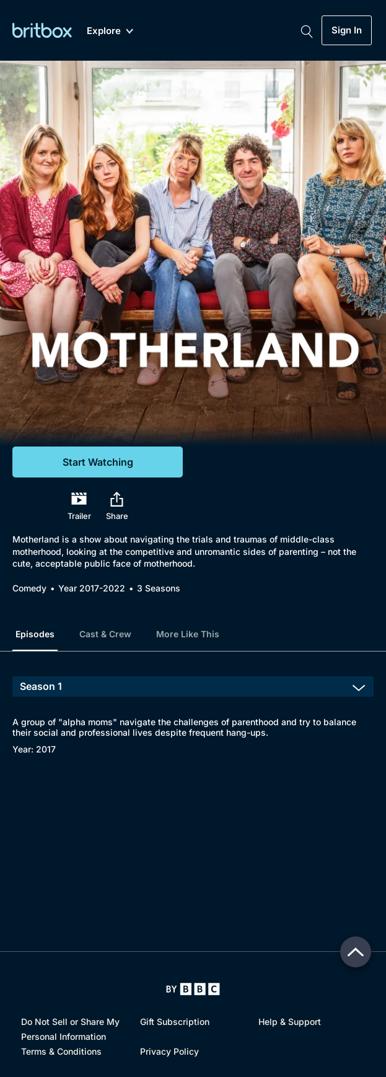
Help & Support (289, 1021)
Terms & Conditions (61, 1051)
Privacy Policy (169, 1051)
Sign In (346, 30)
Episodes (35, 634)
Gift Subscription (174, 1021)
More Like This (187, 634)
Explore (110, 31)
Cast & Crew (105, 634)
